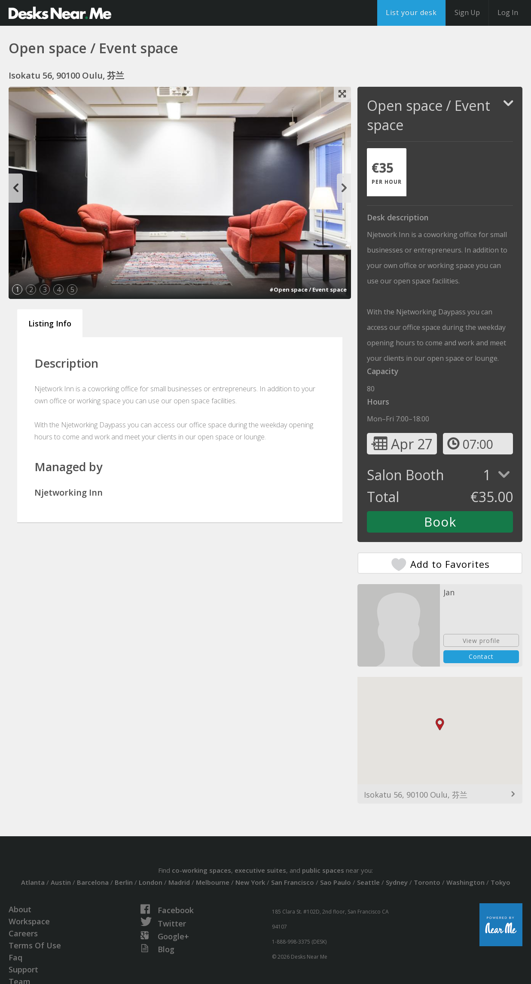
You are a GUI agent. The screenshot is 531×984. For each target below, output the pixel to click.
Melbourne (212, 882)
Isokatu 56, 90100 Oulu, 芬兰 (415, 794)
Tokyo (500, 882)
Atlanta (33, 882)
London (150, 882)
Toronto (427, 882)
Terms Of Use (35, 945)
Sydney (397, 882)
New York (250, 882)
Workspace (29, 921)
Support (23, 969)
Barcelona (93, 882)
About (20, 909)
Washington (465, 882)
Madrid (179, 882)
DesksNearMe (60, 12)
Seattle (368, 882)
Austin (61, 882)
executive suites (260, 870)
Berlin (124, 882)
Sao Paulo (335, 882)
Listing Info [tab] (49, 323)
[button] (440, 724)
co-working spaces (201, 870)
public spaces (323, 870)
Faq (15, 957)
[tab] (386, 172)
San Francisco (292, 882)
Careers (23, 933)
